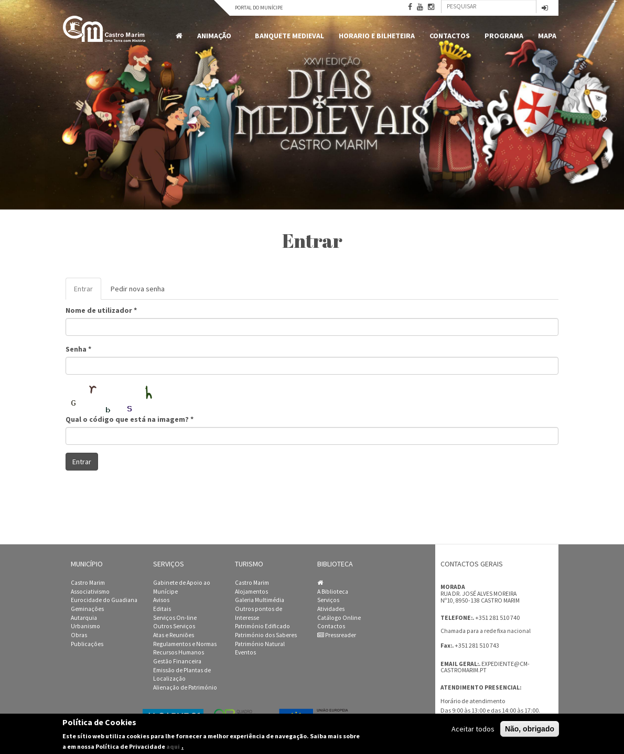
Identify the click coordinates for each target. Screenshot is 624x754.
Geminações (87, 609)
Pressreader (336, 635)
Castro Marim (88, 582)
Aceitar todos (472, 729)
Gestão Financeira (177, 661)
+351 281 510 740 (497, 617)
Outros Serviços (174, 626)
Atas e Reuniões (173, 635)
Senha (78, 349)
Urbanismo (85, 626)
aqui (173, 746)
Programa (504, 35)
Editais (162, 609)
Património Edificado (262, 626)
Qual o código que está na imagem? (129, 419)
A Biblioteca (332, 591)
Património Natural (260, 644)
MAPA (547, 35)
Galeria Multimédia (259, 600)
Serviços (328, 600)
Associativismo (90, 591)
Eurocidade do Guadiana (104, 600)
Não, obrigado (529, 729)
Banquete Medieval (289, 35)
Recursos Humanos (178, 652)
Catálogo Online (339, 617)
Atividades (331, 609)
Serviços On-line (175, 617)
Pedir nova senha (138, 288)
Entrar (87, 291)
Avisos (161, 600)
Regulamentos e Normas (185, 644)
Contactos (449, 35)
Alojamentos (251, 591)
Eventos (245, 652)
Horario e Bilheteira (377, 35)
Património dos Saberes (266, 635)
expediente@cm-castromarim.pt (485, 667)
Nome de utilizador (101, 310)
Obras (79, 635)
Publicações (87, 644)
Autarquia (84, 617)
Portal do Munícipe (259, 7)
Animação (216, 36)
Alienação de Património (185, 687)
